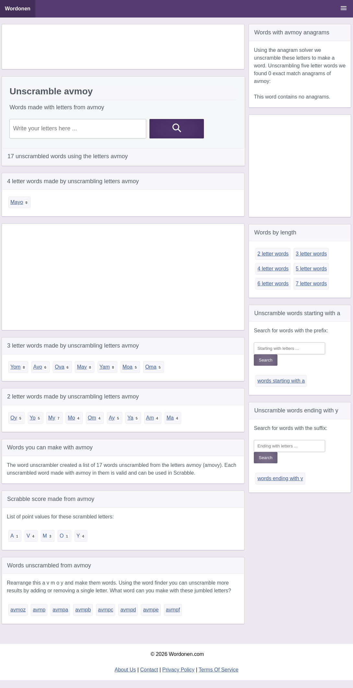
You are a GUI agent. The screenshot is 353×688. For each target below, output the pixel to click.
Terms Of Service (219, 669)
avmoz (18, 609)
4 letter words (272, 268)
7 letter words (311, 283)
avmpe (151, 609)
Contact (149, 669)
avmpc (105, 609)
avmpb (83, 609)
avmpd (128, 609)
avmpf (173, 609)
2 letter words (272, 253)
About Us (125, 669)
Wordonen (17, 8)
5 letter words (311, 268)
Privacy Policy (178, 669)
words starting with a (281, 381)
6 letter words (272, 283)
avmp (39, 609)
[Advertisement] (123, 46)
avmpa (60, 609)
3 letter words (311, 253)
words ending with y (280, 478)
